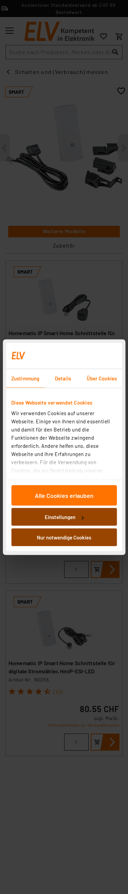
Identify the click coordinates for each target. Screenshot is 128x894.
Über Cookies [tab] (102, 378)
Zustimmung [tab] (25, 378)
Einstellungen (64, 517)
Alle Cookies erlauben (64, 495)
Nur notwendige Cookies (64, 537)
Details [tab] (63, 378)
